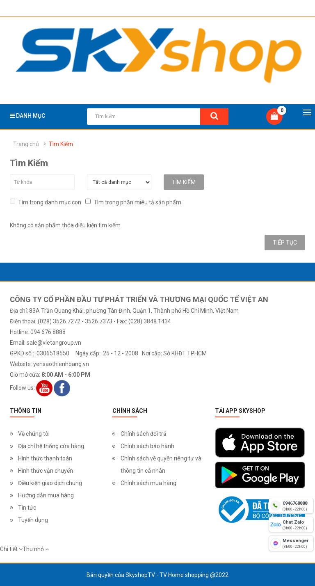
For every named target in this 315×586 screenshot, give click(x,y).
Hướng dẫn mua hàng (46, 495)
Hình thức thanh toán (45, 458)
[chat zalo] (291, 524)
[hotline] (291, 505)
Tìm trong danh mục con (45, 201)
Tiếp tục (285, 242)
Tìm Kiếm (61, 144)
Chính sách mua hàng (148, 482)
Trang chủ (26, 144)
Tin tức (27, 507)
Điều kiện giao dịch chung (50, 482)
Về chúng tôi (34, 433)
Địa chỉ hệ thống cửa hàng (51, 445)
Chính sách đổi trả (144, 433)
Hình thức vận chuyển (45, 470)
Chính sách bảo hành (147, 445)
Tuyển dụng (33, 519)
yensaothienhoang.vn (61, 363)
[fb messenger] (291, 543)
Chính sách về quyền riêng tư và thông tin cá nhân (161, 464)
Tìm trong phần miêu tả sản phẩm (133, 201)
